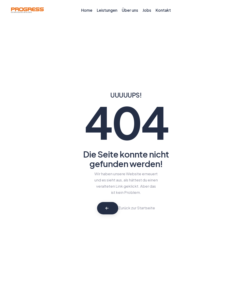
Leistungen (107, 10)
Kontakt (163, 10)
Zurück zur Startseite (136, 207)
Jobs (147, 10)
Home (86, 10)
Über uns (130, 10)
